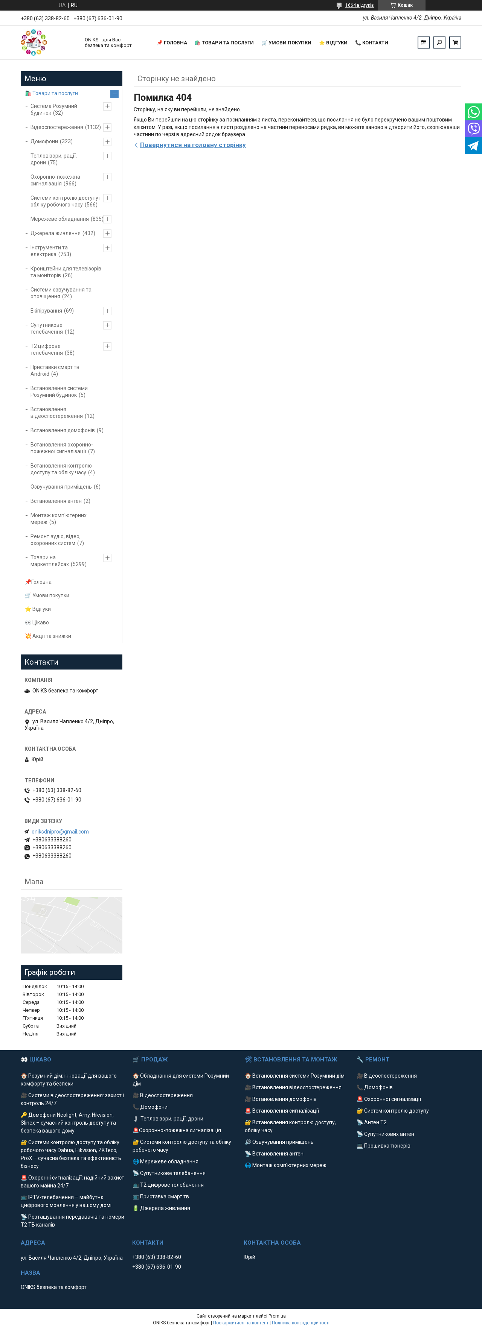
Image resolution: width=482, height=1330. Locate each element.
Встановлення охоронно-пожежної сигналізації (62, 448)
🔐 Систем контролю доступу (393, 1111)
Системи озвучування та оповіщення (61, 293)
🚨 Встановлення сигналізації (282, 1111)
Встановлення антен (56, 501)
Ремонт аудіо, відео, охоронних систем (56, 539)
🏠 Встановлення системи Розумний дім (295, 1076)
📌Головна (38, 582)
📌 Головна (172, 43)
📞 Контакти (371, 43)
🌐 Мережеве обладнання (165, 1161)
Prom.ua (277, 1316)
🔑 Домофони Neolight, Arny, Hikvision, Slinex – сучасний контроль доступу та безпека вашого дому (68, 1123)
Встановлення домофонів (63, 430)
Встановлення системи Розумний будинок (59, 391)
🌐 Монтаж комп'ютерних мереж (285, 1165)
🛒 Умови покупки (286, 43)
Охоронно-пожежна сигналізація (55, 180)
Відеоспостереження (57, 127)
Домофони (44, 141)
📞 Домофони (150, 1107)
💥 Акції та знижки (48, 636)
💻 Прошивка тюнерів (383, 1146)
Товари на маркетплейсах (50, 560)
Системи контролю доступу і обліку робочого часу (66, 201)
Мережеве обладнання (60, 219)
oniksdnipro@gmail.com (60, 832)
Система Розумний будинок (54, 109)
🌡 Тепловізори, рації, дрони (168, 1119)
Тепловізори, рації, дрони (54, 159)
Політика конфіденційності (300, 1322)
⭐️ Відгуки (333, 43)
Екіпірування (46, 311)
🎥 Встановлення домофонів (281, 1099)
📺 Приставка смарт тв (161, 1196)
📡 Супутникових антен (385, 1134)
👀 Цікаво (37, 622)
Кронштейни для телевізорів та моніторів (66, 272)
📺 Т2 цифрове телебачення (168, 1185)
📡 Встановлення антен (274, 1154)
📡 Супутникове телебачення (169, 1173)
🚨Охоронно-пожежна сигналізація (177, 1130)
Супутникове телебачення (47, 328)
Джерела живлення (56, 233)
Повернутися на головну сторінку (193, 145)
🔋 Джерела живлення (161, 1208)
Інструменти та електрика (49, 250)
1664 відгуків (359, 5)
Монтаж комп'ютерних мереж (59, 518)
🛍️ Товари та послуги (224, 43)
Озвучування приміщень (61, 487)
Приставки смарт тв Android (55, 370)
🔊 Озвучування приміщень (279, 1142)
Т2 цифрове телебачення (47, 349)
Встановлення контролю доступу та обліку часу (61, 469)
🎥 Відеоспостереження (163, 1095)
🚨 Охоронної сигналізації (389, 1099)
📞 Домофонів (375, 1087)
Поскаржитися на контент (240, 1322)
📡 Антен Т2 (372, 1122)
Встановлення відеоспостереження (57, 412)
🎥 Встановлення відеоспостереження (293, 1087)
